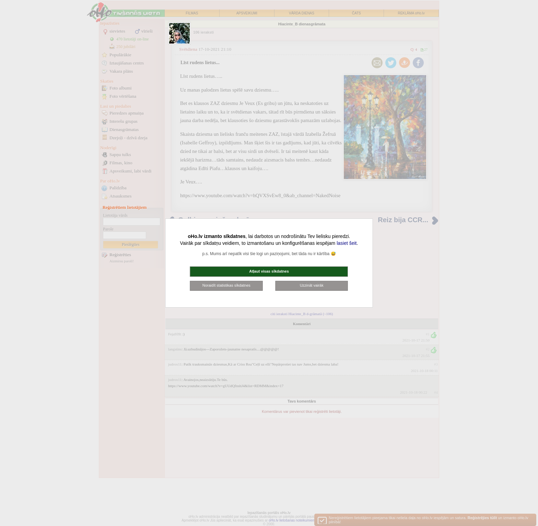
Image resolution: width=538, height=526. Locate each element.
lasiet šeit (346, 243)
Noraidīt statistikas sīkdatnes (226, 285)
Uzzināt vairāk (312, 285)
